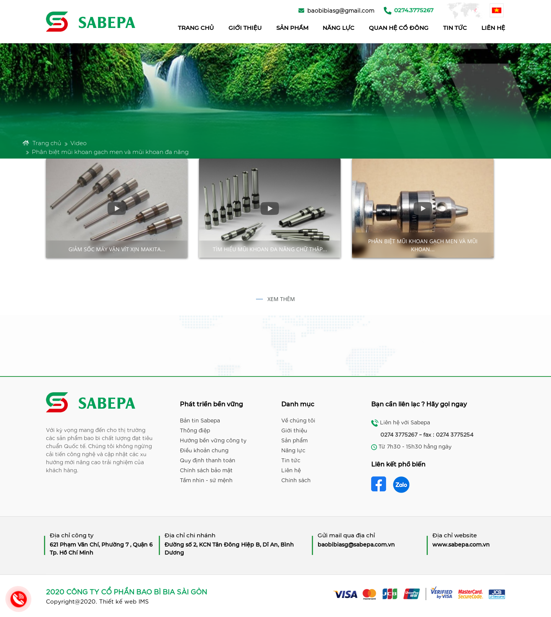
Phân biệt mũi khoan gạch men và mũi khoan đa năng (110, 151)
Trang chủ (42, 143)
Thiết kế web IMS (124, 601)
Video (78, 143)
